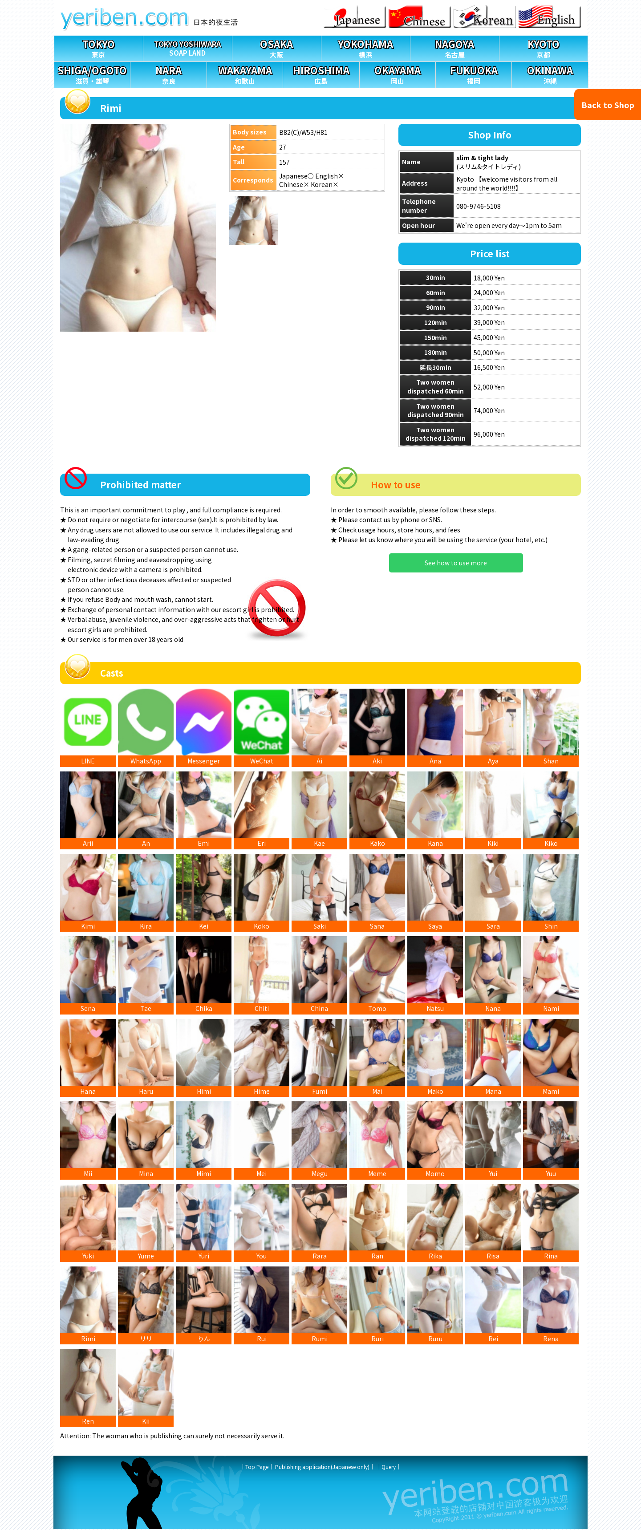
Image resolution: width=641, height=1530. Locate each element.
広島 (321, 73)
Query (388, 1467)
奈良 (168, 73)
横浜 (365, 47)
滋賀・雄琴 (92, 73)
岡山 (397, 73)
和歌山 (245, 73)
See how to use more (456, 562)
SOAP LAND (187, 46)
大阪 (276, 47)
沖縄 (550, 73)
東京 (98, 47)
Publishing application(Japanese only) (322, 1467)
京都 (543, 47)
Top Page (256, 1467)
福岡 (473, 73)
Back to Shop (607, 104)
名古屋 (454, 47)
